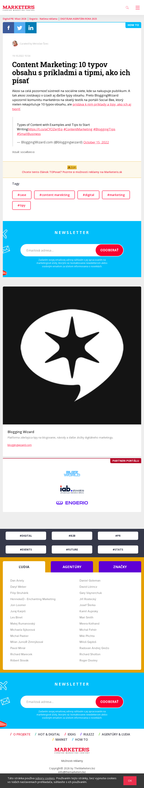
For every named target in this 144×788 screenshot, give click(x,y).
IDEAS (70, 734)
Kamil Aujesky (89, 611)
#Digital (26, 535)
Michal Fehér (88, 630)
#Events (26, 549)
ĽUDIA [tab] (24, 567)
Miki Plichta (87, 636)
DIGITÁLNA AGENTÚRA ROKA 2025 (78, 18)
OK (130, 780)
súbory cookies (45, 778)
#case (21, 195)
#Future (72, 549)
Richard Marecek (21, 654)
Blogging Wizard (21, 432)
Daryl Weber (18, 587)
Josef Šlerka (87, 605)
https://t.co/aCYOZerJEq (45, 129)
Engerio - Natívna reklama (43, 18)
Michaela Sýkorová (22, 630)
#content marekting (54, 195)
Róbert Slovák (19, 660)
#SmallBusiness (29, 134)
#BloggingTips (104, 129)
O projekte (20, 734)
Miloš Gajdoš (88, 642)
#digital (88, 195)
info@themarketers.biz (72, 772)
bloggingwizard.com (20, 445)
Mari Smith (86, 617)
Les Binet (16, 617)
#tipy (21, 205)
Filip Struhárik (19, 593)
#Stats (118, 549)
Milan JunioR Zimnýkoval (26, 642)
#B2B (72, 535)
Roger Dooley (89, 660)
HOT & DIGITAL (47, 734)
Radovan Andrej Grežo (94, 648)
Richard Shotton (90, 654)
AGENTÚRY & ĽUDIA (114, 734)
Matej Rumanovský (22, 624)
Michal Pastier (19, 636)
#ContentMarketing (77, 129)
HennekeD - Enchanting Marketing (33, 599)
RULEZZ (87, 734)
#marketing (116, 195)
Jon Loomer (18, 605)
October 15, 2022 (96, 142)
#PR (118, 535)
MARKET (60, 740)
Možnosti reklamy (72, 761)
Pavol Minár (18, 648)
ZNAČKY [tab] (120, 567)
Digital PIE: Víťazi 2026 (14, 18)
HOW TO (80, 740)
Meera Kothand (89, 624)
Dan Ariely (17, 580)
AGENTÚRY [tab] (72, 567)
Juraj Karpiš (18, 611)
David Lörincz (88, 587)
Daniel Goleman (90, 580)
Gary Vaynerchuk (91, 593)
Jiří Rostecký (88, 599)
